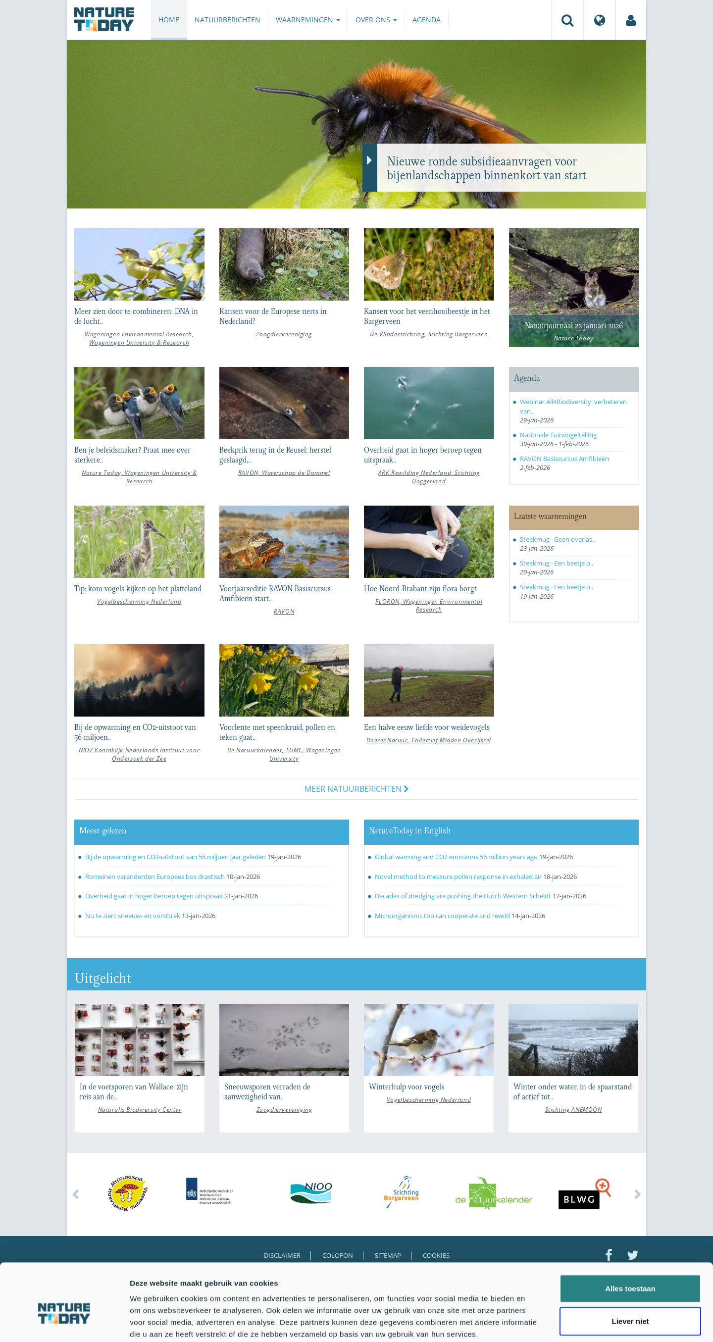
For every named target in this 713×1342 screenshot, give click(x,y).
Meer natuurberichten (357, 788)
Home (168, 19)
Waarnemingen (308, 19)
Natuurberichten (227, 19)
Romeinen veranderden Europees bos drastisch (155, 876)
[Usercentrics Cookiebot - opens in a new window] (64, 1322)
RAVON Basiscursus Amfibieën (564, 458)
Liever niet (630, 1269)
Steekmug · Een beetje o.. (556, 563)
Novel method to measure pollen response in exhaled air (458, 876)
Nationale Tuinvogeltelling (558, 434)
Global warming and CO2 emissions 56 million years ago (456, 856)
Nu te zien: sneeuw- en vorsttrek (132, 915)
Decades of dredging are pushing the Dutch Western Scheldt (463, 895)
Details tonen (535, 1322)
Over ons (376, 19)
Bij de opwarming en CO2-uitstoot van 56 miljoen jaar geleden (175, 856)
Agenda (426, 19)
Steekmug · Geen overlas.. (557, 539)
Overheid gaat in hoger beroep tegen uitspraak (154, 895)
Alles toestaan (630, 1237)
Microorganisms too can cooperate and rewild (443, 915)
